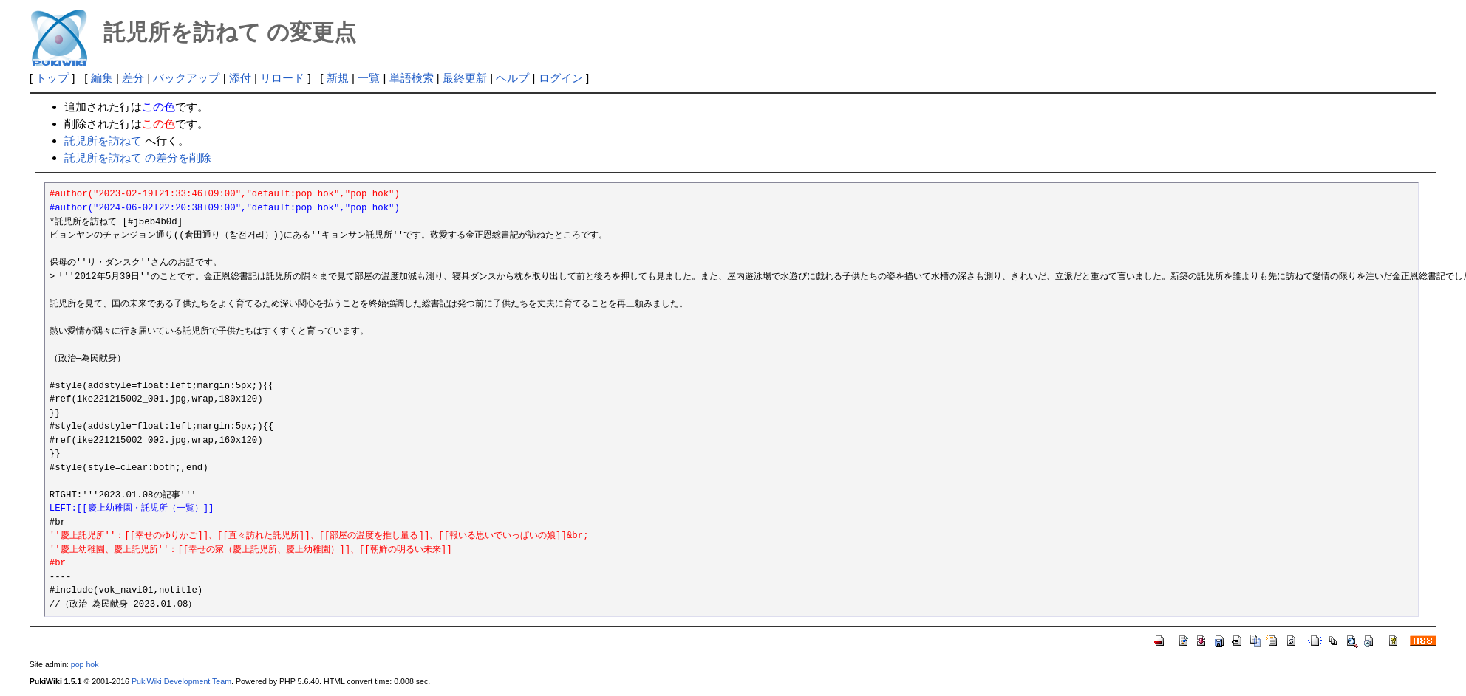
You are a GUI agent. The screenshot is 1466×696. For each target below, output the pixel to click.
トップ (52, 78)
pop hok (85, 664)
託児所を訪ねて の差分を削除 (137, 157)
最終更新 (465, 78)
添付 (240, 78)
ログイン (561, 78)
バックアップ (186, 78)
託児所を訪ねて (103, 140)
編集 (102, 78)
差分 (133, 78)
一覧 (369, 78)
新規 (338, 78)
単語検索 (411, 78)
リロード (282, 78)
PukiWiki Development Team (181, 681)
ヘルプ (512, 78)
